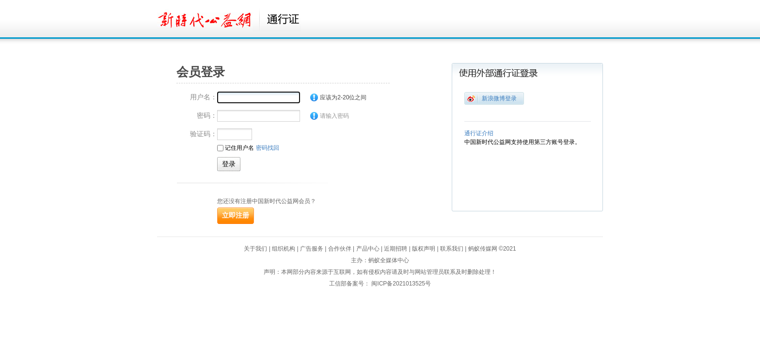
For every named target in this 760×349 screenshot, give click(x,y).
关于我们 (255, 248)
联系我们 (451, 248)
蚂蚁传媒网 (482, 248)
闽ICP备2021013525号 (401, 283)
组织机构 (283, 248)
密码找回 (267, 147)
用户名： (203, 97)
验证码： (203, 134)
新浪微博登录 (499, 98)
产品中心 (368, 248)
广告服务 (311, 248)
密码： (207, 115)
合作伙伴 (339, 248)
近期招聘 (395, 248)
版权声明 (423, 248)
